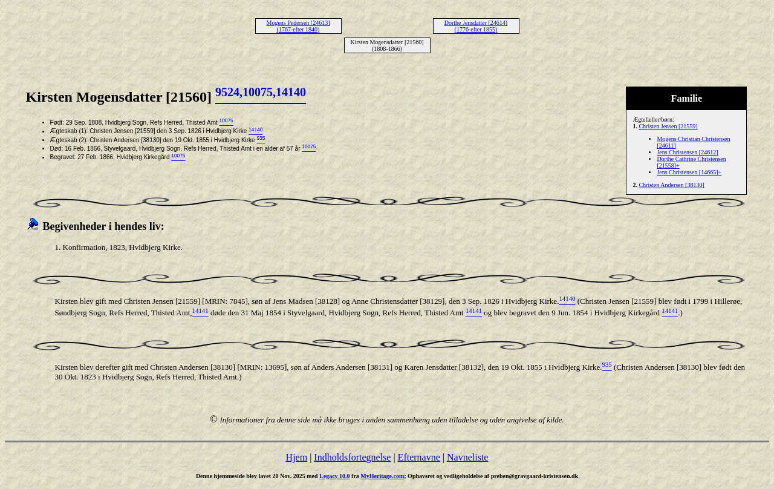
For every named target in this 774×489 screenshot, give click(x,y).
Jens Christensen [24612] (687, 152)
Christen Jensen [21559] (668, 126)
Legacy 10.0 (334, 476)
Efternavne (419, 457)
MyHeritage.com (382, 476)
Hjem (297, 457)
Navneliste (467, 457)
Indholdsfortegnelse (352, 457)
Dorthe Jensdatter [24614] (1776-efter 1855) (475, 26)
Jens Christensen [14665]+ (689, 172)
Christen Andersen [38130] (671, 185)
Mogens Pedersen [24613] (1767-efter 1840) (298, 26)
